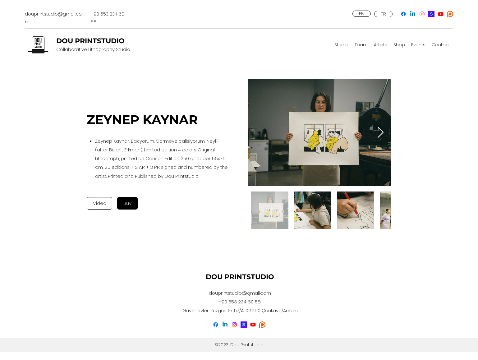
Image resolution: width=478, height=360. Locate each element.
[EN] (361, 14)
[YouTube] (441, 14)
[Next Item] (380, 133)
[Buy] (127, 203)
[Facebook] (403, 14)
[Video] (99, 203)
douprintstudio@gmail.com (240, 293)
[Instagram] (422, 14)
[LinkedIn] (413, 14)
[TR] (383, 14)
